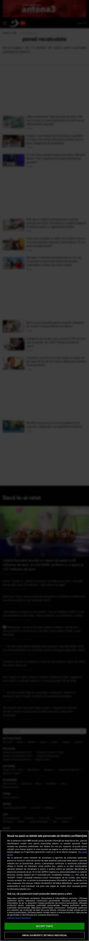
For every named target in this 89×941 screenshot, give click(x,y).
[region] (44, 886)
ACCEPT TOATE (44, 926)
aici (72, 874)
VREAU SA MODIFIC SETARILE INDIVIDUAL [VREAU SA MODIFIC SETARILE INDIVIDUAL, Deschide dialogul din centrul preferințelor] (44, 935)
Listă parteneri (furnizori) (19, 918)
